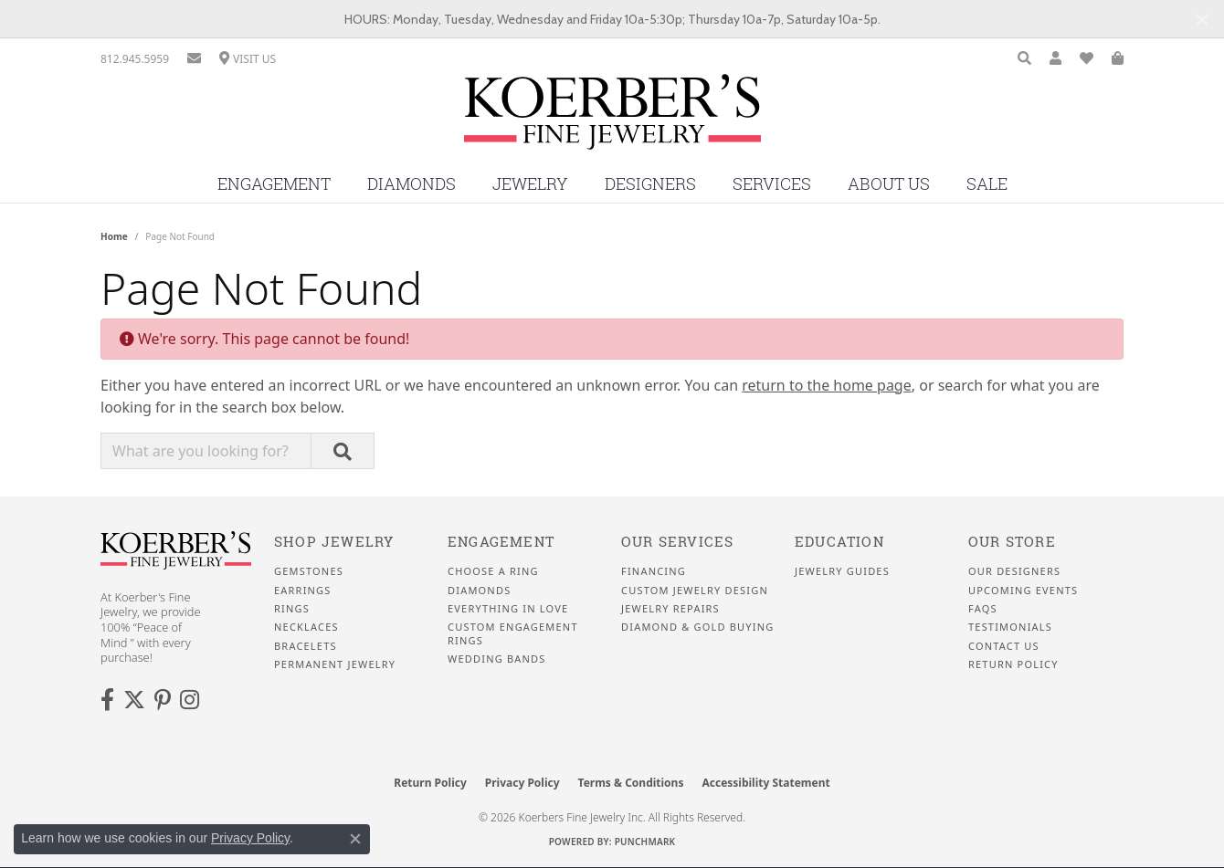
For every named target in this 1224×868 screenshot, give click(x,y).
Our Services (677, 541)
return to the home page (827, 385)
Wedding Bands (497, 659)
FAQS (982, 608)
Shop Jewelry (334, 541)
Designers (650, 184)
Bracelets (305, 646)
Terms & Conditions (631, 782)
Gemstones (308, 571)
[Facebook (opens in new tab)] (107, 700)
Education (839, 541)
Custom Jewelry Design (694, 590)
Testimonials (1010, 627)
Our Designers (1014, 571)
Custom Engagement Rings (513, 633)
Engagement (274, 184)
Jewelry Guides (842, 571)
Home (114, 236)
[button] (1024, 58)
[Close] (1201, 19)
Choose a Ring (493, 571)
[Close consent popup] (355, 838)
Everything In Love (508, 608)
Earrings (303, 590)
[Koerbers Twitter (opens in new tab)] (134, 700)
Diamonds (411, 184)
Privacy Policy (522, 782)
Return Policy (1013, 664)
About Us (889, 184)
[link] (134, 58)
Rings (292, 608)
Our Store (1012, 541)
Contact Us (1003, 646)
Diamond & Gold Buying (697, 627)
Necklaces (306, 627)
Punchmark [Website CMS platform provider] (645, 841)
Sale (987, 184)
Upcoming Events (1023, 590)
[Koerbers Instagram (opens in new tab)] (189, 700)
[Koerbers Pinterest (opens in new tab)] (162, 700)
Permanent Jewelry (335, 664)
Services (772, 184)
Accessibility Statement (765, 782)
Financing (653, 571)
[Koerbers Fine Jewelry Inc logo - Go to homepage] (612, 118)
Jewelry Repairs (670, 608)
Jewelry (530, 184)
